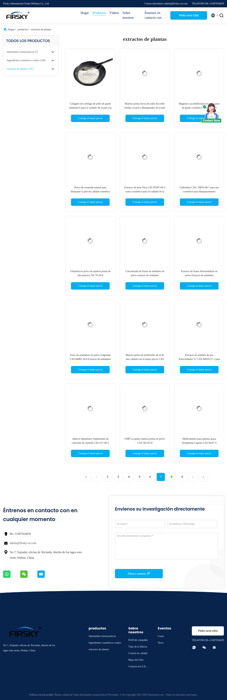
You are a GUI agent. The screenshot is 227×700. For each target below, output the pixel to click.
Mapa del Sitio (135, 659)
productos (23, 29)
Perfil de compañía (138, 640)
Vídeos (114, 13)
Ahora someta (138, 573)
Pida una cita (188, 15)
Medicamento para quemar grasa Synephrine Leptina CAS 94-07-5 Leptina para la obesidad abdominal (199, 442)
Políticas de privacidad (41, 694)
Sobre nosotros (128, 15)
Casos (161, 636)
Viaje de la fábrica (137, 646)
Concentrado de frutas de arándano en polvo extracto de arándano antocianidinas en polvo (144, 275)
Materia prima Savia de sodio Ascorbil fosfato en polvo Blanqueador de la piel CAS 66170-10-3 (145, 107)
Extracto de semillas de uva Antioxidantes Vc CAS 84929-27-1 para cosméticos (199, 359)
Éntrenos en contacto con (153, 15)
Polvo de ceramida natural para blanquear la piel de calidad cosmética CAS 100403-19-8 (90, 191)
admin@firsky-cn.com (23, 543)
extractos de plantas (41, 29)
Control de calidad (137, 653)
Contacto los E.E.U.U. (138, 667)
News (161, 642)
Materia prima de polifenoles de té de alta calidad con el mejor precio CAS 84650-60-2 (144, 359)
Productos (99, 13)
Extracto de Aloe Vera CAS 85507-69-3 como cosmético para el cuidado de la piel (144, 191)
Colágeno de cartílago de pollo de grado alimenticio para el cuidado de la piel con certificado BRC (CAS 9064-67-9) (90, 107)
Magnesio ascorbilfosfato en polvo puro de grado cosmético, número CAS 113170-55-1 (199, 107)
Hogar (85, 13)
